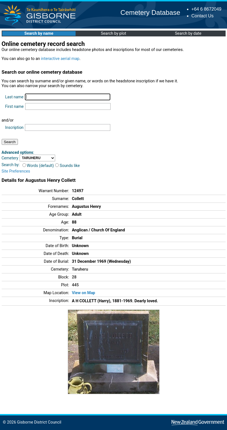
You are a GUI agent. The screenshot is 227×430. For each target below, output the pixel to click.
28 (74, 277)
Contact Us (202, 15)
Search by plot (113, 33)
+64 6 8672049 (206, 9)
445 (75, 285)
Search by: (11, 164)
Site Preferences (16, 171)
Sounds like (67, 165)
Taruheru (80, 269)
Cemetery (10, 158)
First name (14, 106)
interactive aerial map (60, 58)
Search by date (188, 33)
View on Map (83, 292)
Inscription (14, 127)
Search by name (38, 33)
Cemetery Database (150, 12)
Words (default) (38, 165)
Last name (14, 97)
